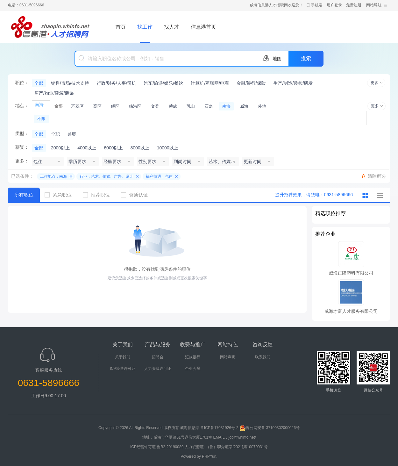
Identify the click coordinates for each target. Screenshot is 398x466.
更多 (374, 83)
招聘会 (157, 357)
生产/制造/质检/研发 (293, 83)
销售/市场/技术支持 (70, 83)
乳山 (191, 106)
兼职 (72, 134)
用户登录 (334, 5)
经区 (115, 106)
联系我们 (262, 357)
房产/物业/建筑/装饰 (54, 93)
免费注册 (353, 5)
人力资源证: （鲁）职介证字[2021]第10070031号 (226, 447)
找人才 (171, 27)
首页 (121, 27)
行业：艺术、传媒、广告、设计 (106, 176)
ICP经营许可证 (122, 368)
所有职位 (23, 194)
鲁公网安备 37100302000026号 (269, 428)
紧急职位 (60, 194)
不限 (41, 118)
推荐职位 (99, 194)
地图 (277, 58)
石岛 (208, 106)
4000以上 (86, 147)
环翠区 (77, 106)
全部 (38, 83)
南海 (226, 106)
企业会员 (192, 368)
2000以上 (60, 147)
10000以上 (167, 147)
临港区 (135, 106)
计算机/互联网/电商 (210, 83)
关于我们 (122, 357)
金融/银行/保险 (251, 83)
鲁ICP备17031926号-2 (219, 428)
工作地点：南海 (53, 176)
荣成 (173, 106)
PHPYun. (209, 456)
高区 (97, 106)
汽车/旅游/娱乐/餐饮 (163, 83)
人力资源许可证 (157, 368)
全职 (55, 134)
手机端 (317, 5)
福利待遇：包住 (159, 176)
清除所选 (377, 176)
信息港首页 (203, 27)
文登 (155, 106)
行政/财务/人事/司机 (116, 83)
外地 (262, 106)
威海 (244, 106)
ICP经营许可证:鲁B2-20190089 (157, 447)
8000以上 (139, 147)
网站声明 (227, 357)
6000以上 (113, 147)
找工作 (145, 27)
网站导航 (373, 5)
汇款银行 (192, 357)
